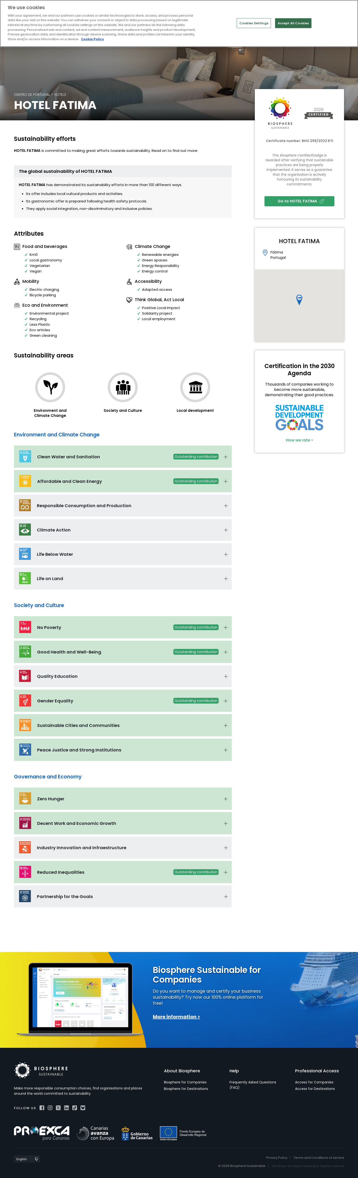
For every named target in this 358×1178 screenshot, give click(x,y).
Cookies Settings (253, 23)
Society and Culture (123, 410)
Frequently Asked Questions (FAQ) (253, 1085)
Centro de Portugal (32, 94)
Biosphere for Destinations (186, 1088)
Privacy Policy (276, 1157)
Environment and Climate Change (50, 413)
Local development (195, 410)
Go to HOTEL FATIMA (301, 201)
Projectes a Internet (332, 1166)
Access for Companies (314, 1082)
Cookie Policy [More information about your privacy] (92, 39)
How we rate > (299, 440)
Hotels (60, 94)
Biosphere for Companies (185, 1082)
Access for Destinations (315, 1088)
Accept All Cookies (293, 23)
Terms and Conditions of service (319, 1157)
